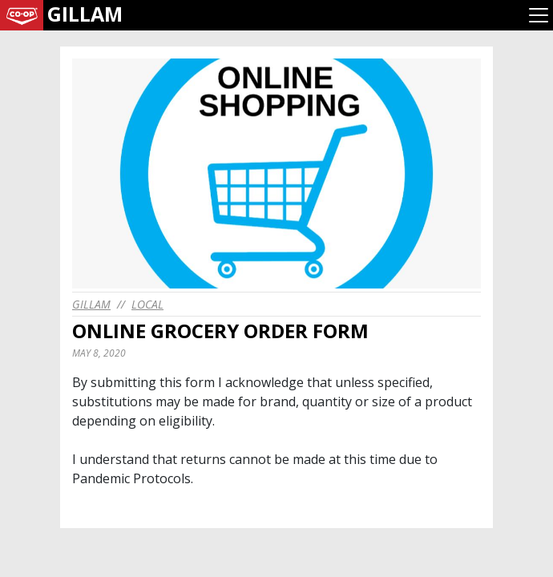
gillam (91, 304)
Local (147, 304)
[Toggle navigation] (539, 15)
